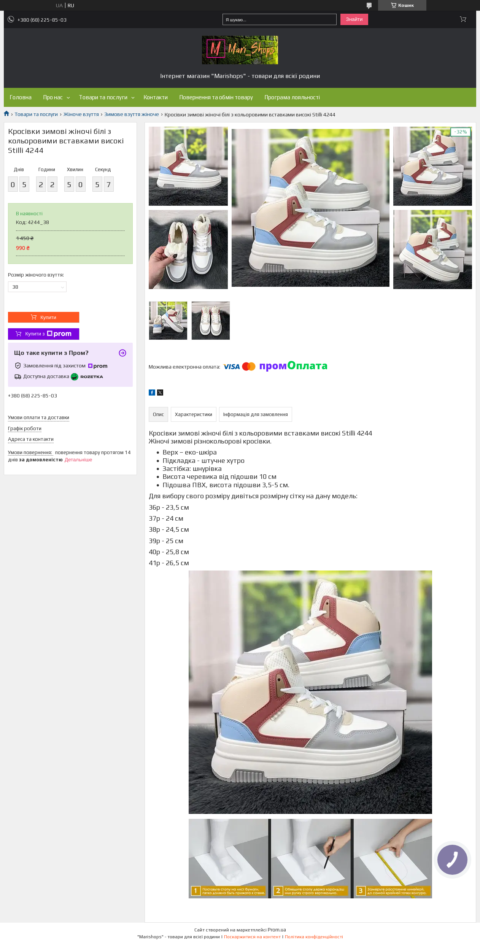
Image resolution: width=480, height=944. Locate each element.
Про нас (53, 97)
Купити (48, 317)
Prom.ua (277, 930)
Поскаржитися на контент (252, 936)
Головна (21, 97)
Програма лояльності (292, 97)
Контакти (155, 97)
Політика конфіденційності (314, 936)
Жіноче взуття (81, 114)
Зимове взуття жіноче (131, 114)
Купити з (48, 334)
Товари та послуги (103, 97)
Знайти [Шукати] (354, 19)
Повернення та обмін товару (216, 97)
